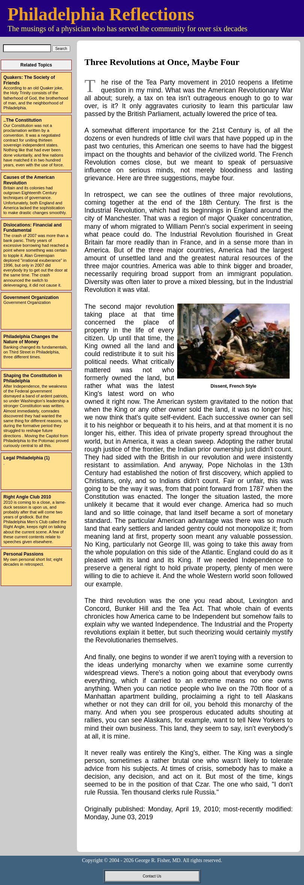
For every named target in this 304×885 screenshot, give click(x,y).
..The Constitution (22, 120)
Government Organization (31, 297)
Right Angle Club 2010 (27, 497)
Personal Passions (23, 554)
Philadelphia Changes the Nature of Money (30, 339)
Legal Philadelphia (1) (26, 458)
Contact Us (152, 876)
